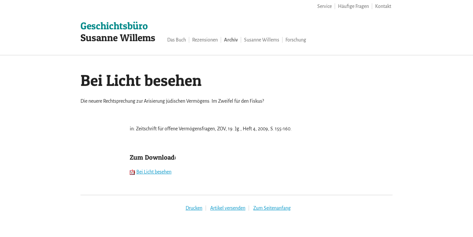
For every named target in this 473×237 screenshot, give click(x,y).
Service (324, 6)
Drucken (194, 208)
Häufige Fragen (353, 6)
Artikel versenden (227, 208)
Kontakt (383, 6)
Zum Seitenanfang (272, 208)
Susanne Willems (117, 31)
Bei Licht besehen (153, 171)
